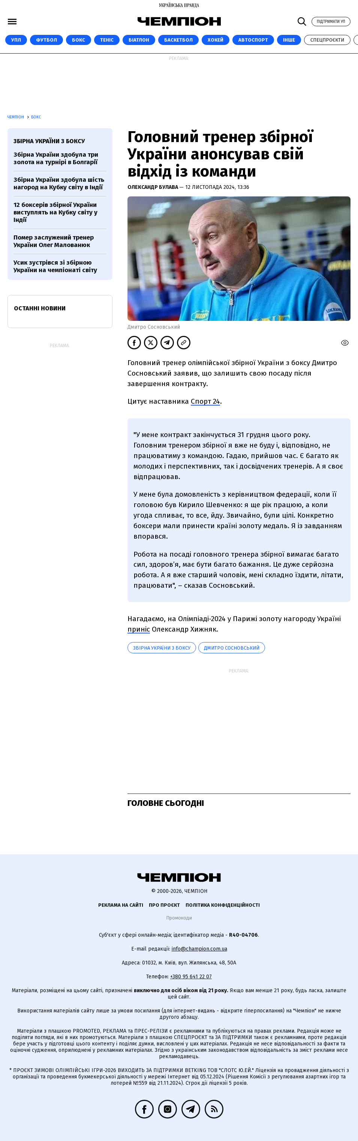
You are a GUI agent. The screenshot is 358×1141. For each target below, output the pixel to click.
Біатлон (139, 40)
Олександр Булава (153, 187)
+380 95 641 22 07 (191, 976)
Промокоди (179, 918)
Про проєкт (164, 905)
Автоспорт (253, 40)
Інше (289, 40)
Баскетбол (178, 40)
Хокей (215, 40)
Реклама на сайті (120, 905)
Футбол (46, 40)
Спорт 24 (205, 401)
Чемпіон (16, 117)
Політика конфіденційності (223, 905)
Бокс (78, 40)
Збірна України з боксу (161, 648)
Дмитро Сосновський (231, 648)
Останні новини (40, 308)
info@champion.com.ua (199, 949)
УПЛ (16, 40)
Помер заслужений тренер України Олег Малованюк (53, 241)
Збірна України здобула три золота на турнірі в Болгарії (55, 158)
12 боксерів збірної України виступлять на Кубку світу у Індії (55, 212)
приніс (138, 629)
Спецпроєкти (327, 40)
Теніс (107, 40)
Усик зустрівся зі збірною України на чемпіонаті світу (55, 266)
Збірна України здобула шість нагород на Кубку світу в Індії (58, 183)
